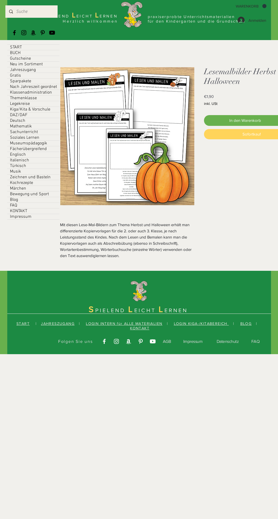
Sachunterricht (24, 132)
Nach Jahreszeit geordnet (33, 87)
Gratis (15, 75)
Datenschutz (228, 341)
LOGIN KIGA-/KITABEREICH (201, 323)
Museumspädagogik (28, 143)
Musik (15, 171)
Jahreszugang (23, 70)
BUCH (15, 53)
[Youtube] (52, 32)
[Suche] (31, 11)
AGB (167, 341)
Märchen (18, 188)
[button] (251, 6)
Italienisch (19, 160)
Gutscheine (20, 58)
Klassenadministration (31, 92)
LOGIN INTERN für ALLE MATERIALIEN (124, 323)
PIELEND (111, 310)
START (16, 47)
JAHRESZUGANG (58, 323)
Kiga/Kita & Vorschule (30, 109)
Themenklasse (23, 98)
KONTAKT (18, 211)
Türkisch (18, 166)
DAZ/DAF (18, 115)
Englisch (18, 154)
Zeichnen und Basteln (30, 177)
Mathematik (21, 126)
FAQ (13, 205)
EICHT (146, 310)
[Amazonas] (33, 32)
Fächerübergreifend (28, 149)
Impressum (20, 216)
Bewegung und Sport (29, 194)
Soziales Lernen (24, 137)
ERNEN (176, 310)
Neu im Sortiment (26, 64)
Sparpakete (20, 81)
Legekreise (20, 103)
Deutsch (17, 120)
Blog (14, 199)
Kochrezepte (21, 183)
